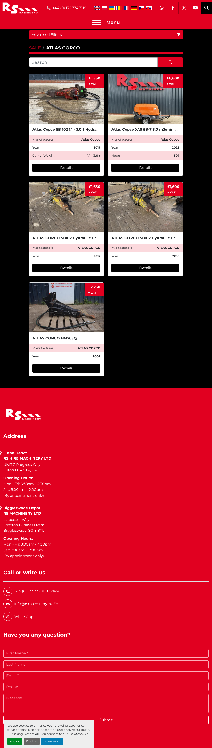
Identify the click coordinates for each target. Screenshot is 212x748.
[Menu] (96, 22)
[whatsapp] (161, 8)
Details (66, 168)
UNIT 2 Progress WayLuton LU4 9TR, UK (22, 467)
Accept (15, 741)
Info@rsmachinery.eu (33, 604)
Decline (31, 741)
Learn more (52, 741)
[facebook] (172, 8)
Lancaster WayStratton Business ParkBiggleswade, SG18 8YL (23, 525)
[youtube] (195, 8)
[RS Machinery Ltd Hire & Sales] (23, 414)
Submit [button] (106, 720)
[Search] (93, 62)
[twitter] (184, 8)
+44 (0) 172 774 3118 (69, 8)
